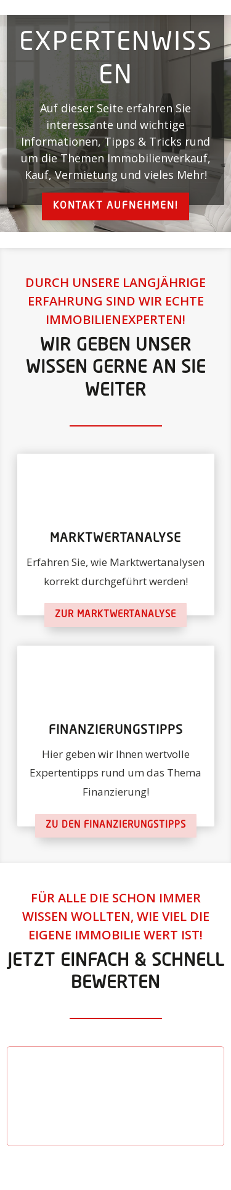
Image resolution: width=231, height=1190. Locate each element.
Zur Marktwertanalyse (115, 615)
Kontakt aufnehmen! (115, 206)
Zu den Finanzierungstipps (116, 825)
